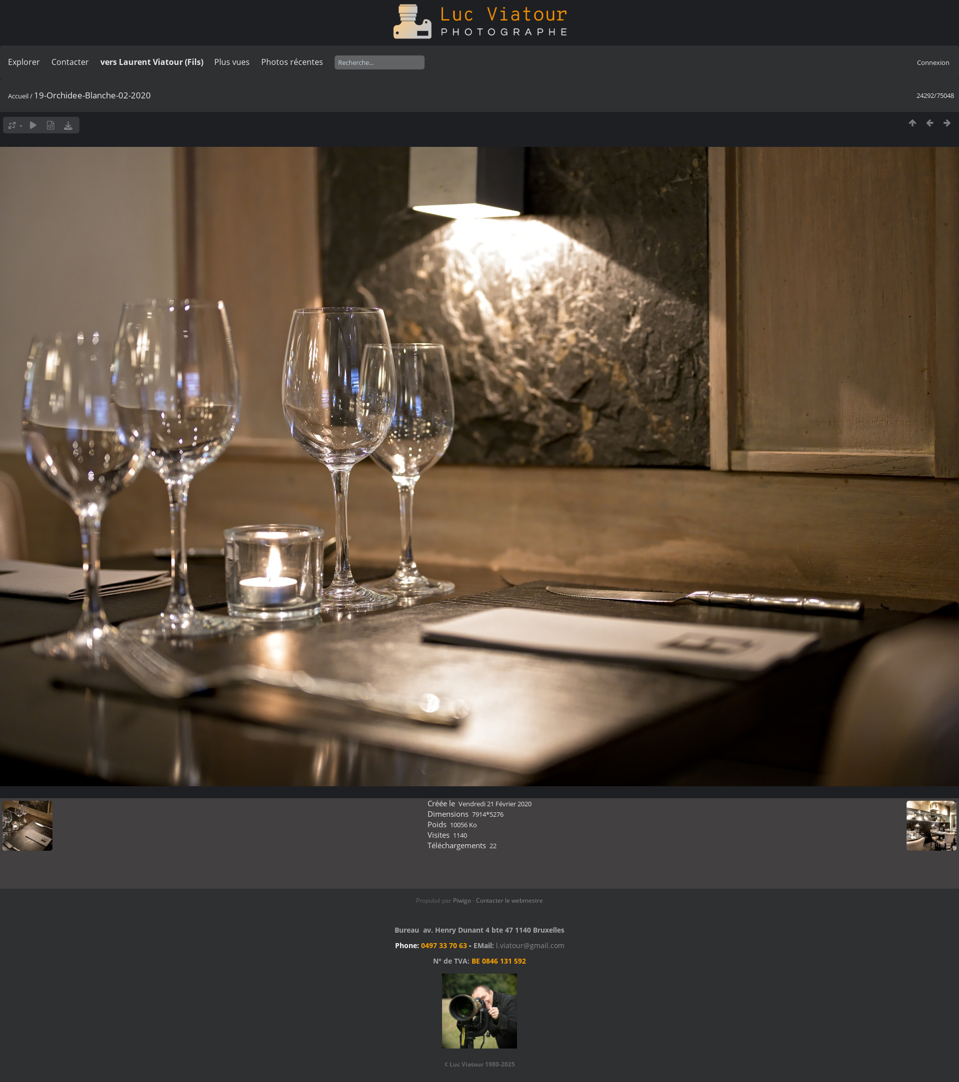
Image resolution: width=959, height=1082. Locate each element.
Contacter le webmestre (509, 900)
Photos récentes (292, 61)
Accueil (18, 95)
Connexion (933, 62)
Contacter (70, 61)
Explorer (24, 61)
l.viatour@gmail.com (530, 945)
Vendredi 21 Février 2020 (495, 803)
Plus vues (232, 61)
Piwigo (462, 900)
